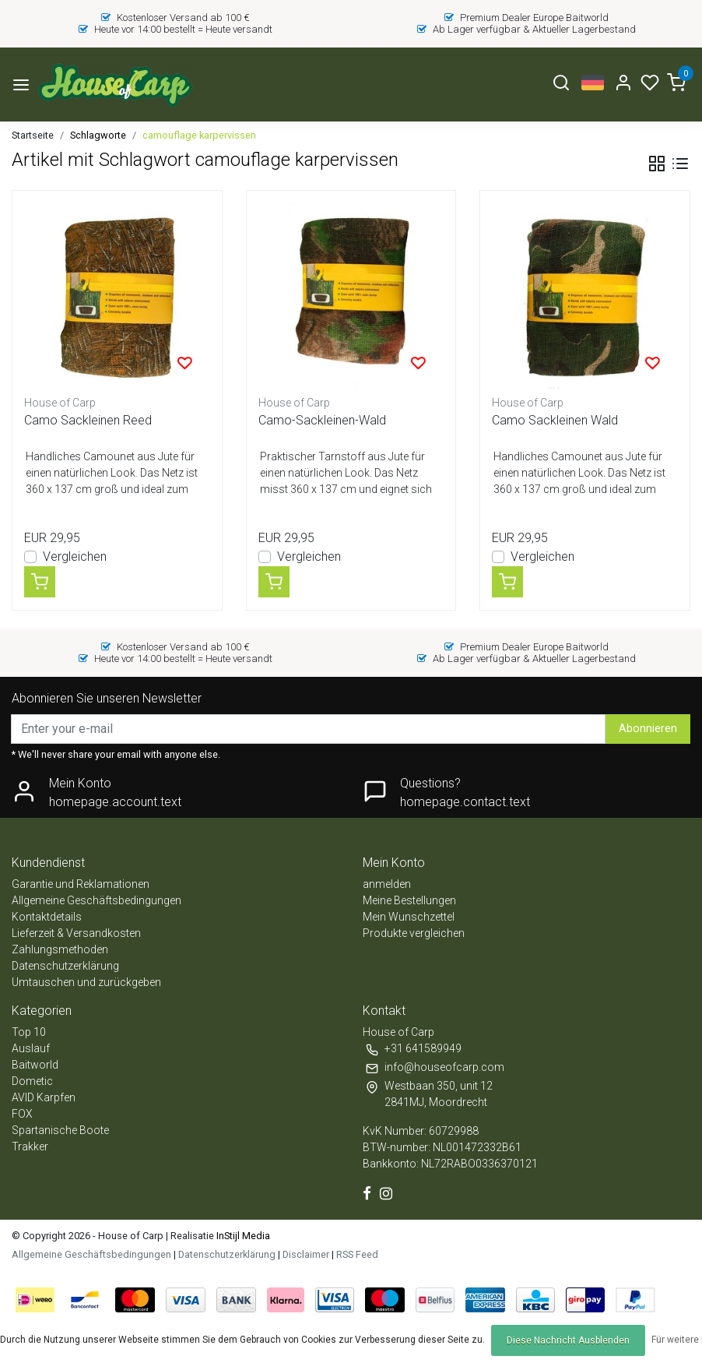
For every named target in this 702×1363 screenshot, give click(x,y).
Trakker (30, 1146)
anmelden (387, 884)
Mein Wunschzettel (409, 916)
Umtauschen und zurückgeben (86, 982)
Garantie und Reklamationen (80, 884)
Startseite (33, 135)
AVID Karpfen (43, 1097)
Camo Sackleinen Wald (555, 420)
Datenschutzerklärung (65, 966)
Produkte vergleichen (414, 933)
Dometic (32, 1081)
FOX (22, 1114)
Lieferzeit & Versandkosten (76, 933)
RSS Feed (357, 1254)
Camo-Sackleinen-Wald (322, 420)
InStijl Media (242, 1235)
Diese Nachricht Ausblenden (568, 1340)
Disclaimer (306, 1254)
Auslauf (31, 1048)
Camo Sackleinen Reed (88, 420)
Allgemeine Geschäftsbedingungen (96, 900)
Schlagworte (98, 135)
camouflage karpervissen (199, 135)
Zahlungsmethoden (60, 949)
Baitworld (35, 1064)
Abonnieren (648, 728)
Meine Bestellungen (409, 900)
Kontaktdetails (47, 916)
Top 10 (29, 1032)
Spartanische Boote (60, 1130)
